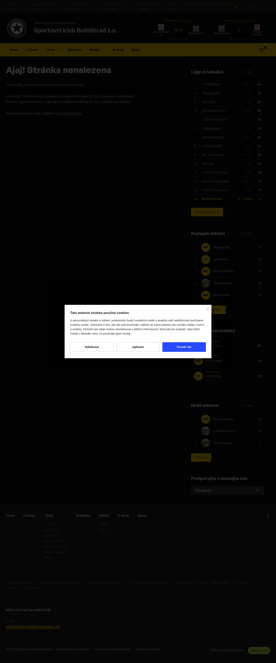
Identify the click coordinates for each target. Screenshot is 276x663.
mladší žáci (51, 535)
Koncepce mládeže (19, 582)
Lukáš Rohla (221, 259)
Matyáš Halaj (221, 247)
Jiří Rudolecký (222, 283)
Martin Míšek (221, 295)
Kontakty (193, 4)
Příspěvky (208, 4)
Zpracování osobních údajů (112, 649)
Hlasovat (201, 457)
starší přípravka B (55, 546)
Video (103, 530)
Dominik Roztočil (224, 431)
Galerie (104, 524)
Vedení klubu (220, 582)
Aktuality (74, 50)
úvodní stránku (70, 113)
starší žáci (51, 530)
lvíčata (48, 558)
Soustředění (226, 4)
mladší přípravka (55, 552)
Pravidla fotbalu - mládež (189, 582)
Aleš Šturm (213, 345)
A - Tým (257, 6)
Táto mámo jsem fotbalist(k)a (147, 582)
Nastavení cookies (148, 649)
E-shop (118, 50)
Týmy (52, 50)
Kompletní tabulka (207, 212)
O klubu (31, 50)
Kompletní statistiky (208, 310)
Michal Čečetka (223, 271)
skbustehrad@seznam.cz (32, 626)
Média (98, 50)
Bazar (136, 50)
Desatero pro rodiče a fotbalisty (58, 582)
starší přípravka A (55, 541)
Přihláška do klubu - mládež (103, 582)
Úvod (14, 50)
